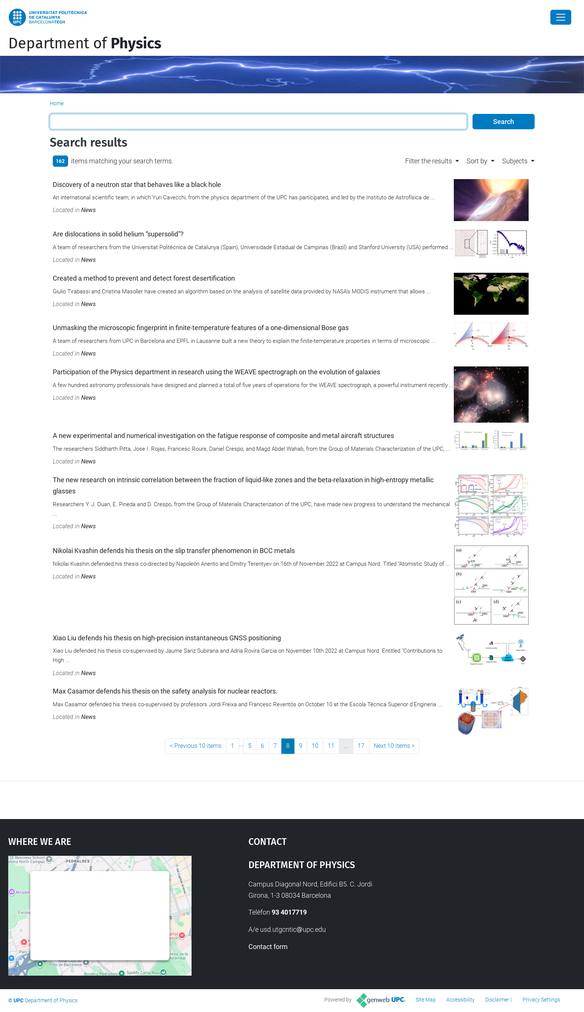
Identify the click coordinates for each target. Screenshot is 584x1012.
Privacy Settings (541, 1000)
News (88, 210)
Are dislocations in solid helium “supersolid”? (118, 234)
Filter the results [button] (428, 161)
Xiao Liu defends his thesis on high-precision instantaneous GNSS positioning (167, 638)
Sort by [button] (477, 161)
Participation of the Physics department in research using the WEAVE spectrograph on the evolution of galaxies (216, 372)
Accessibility (460, 1000)
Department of (84, 43)
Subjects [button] (515, 161)
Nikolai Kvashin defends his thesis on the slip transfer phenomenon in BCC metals (174, 551)
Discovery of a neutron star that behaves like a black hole (137, 184)
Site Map (426, 1000)
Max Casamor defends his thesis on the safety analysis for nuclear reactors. (165, 691)
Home (57, 103)
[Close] (560, 17)
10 (315, 745)
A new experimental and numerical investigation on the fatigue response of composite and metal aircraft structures (223, 435)
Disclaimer (497, 1000)
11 (331, 745)
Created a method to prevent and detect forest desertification (144, 278)
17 (361, 745)
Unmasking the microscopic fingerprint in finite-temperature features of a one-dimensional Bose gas (201, 328)
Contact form (268, 947)
